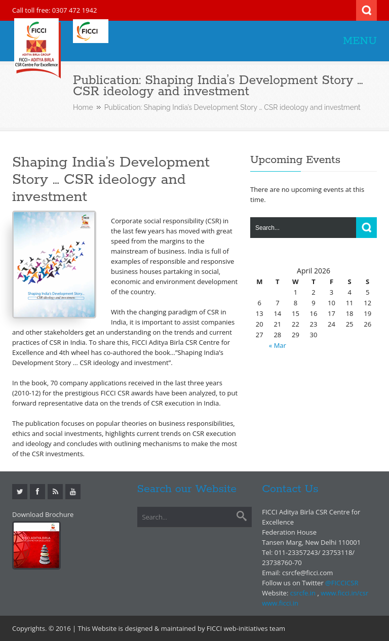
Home (83, 107)
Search (366, 10)
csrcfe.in (303, 592)
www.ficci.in (280, 603)
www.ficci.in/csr (344, 592)
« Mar (277, 345)
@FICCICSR (341, 582)
